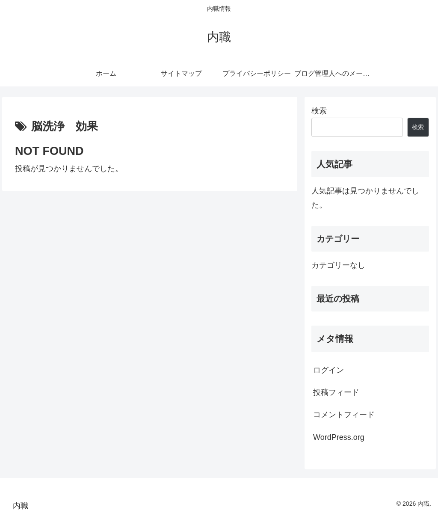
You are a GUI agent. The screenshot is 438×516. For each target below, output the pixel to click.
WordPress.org (338, 437)
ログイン (328, 370)
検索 (319, 111)
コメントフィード (344, 414)
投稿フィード (336, 392)
